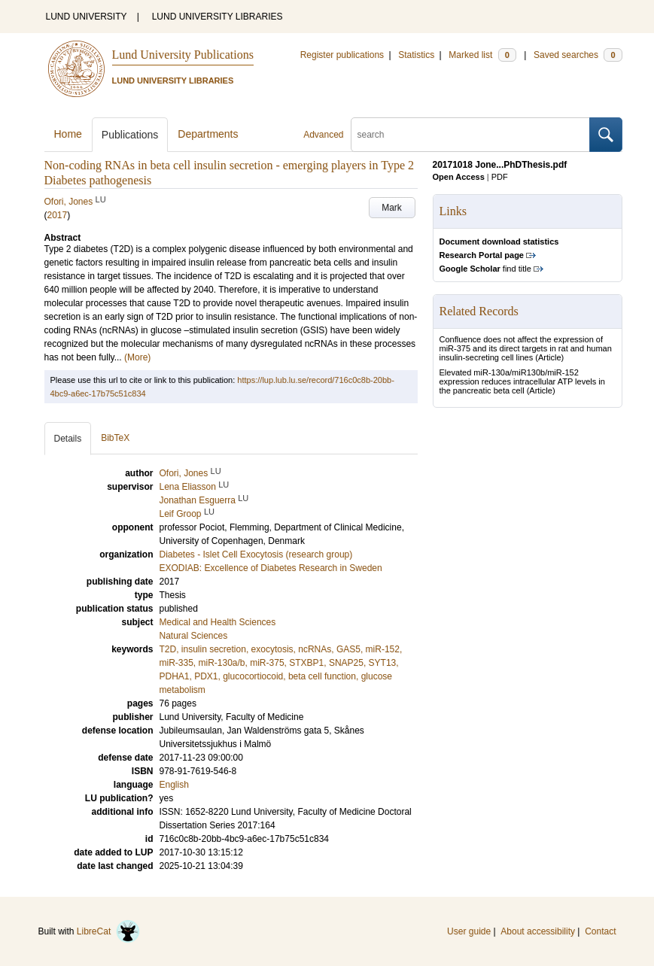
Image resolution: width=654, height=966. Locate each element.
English (174, 784)
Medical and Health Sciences (218, 622)
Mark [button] (392, 207)
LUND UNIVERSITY (86, 16)
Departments (208, 134)
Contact (600, 931)
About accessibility (537, 931)
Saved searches (578, 55)
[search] (470, 134)
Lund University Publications (183, 54)
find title (485, 268)
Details (68, 438)
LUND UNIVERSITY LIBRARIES (217, 16)
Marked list (482, 55)
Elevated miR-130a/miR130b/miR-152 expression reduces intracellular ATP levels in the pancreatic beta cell (522, 381)
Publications (130, 135)
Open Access (459, 176)
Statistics (416, 55)
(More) (137, 357)
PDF (499, 176)
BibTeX (115, 438)
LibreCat (108, 931)
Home (68, 134)
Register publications (342, 55)
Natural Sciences (194, 635)
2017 (57, 215)
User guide (469, 931)
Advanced (323, 134)
